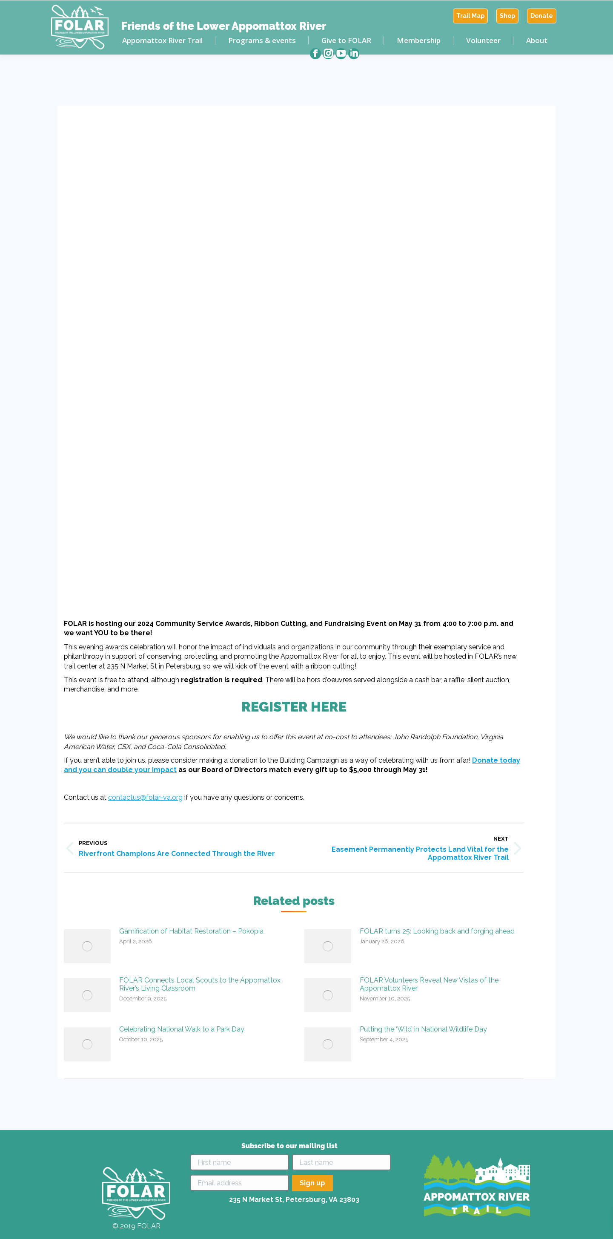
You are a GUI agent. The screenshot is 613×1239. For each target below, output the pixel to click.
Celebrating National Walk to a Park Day (181, 1029)
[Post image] (87, 946)
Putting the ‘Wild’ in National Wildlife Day (423, 1029)
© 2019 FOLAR (136, 1226)
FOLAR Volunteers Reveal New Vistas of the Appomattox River (429, 984)
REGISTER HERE (294, 707)
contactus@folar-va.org (145, 797)
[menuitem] (470, 16)
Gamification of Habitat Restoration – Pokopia (191, 931)
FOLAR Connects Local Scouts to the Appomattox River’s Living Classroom (200, 984)
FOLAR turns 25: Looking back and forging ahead (437, 931)
